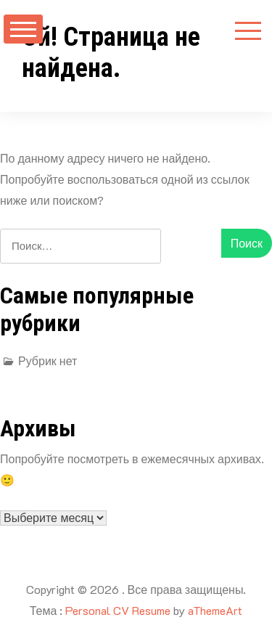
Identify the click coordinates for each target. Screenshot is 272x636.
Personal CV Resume (117, 610)
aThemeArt (215, 610)
